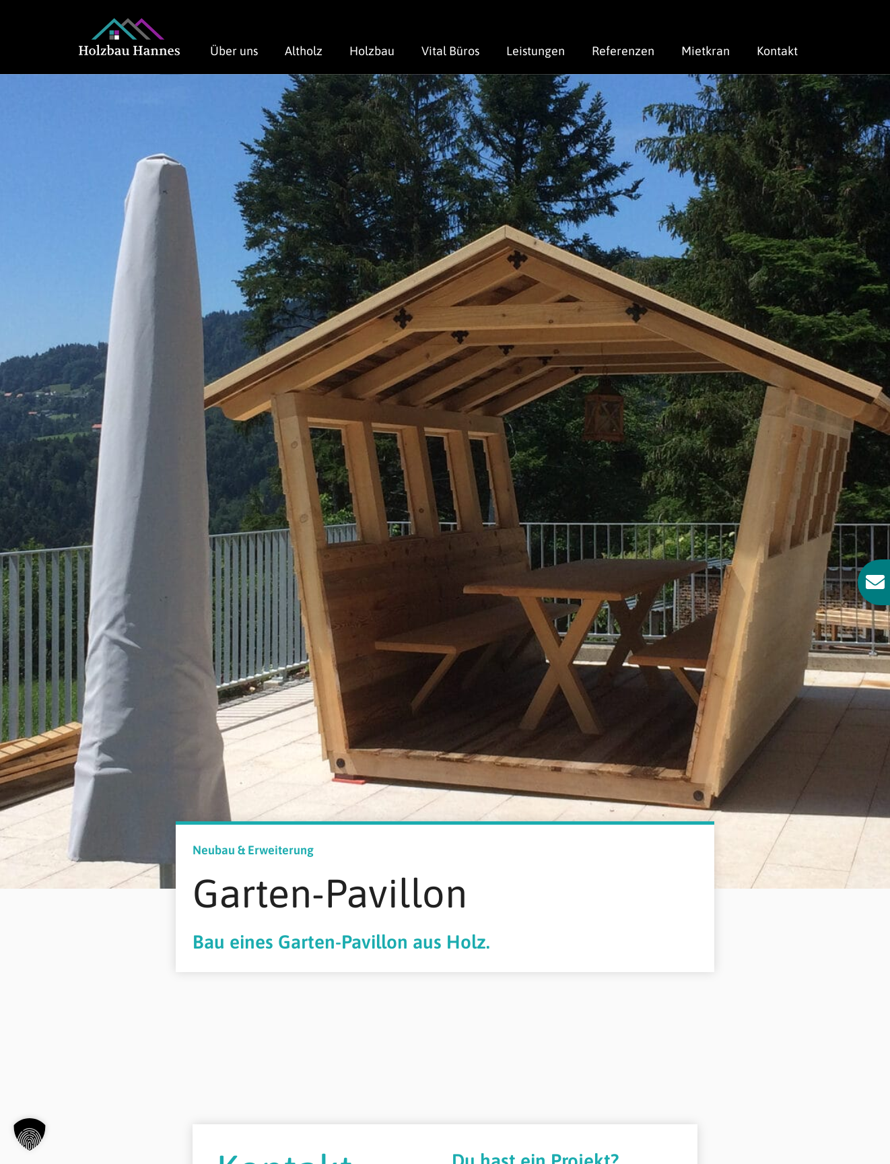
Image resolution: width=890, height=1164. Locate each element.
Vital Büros (450, 51)
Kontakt (777, 51)
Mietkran (705, 51)
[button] (29, 1134)
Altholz (303, 51)
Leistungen (535, 51)
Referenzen (623, 51)
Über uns (234, 51)
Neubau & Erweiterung (253, 850)
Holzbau (372, 51)
